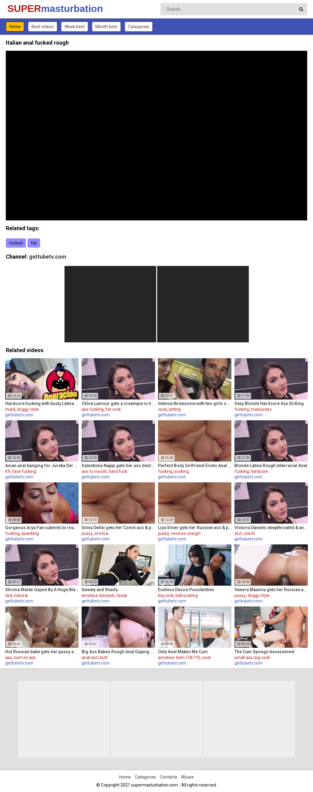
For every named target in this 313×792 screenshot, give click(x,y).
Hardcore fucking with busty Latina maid (42, 403)
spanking (30, 533)
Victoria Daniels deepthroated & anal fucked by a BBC (271, 527)
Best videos (42, 26)
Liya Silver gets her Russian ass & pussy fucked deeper (194, 527)
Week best (74, 26)
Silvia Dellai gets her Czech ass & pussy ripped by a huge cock (118, 527)
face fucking (24, 471)
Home (15, 26)
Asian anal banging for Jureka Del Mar (42, 465)
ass (8, 657)
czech (249, 533)
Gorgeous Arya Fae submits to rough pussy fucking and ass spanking (42, 527)
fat (34, 243)
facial (121, 595)
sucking (181, 471)
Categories (138, 26)
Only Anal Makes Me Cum (183, 651)
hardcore (259, 471)
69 (7, 471)
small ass (243, 657)
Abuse (187, 777)
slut (237, 533)
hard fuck (118, 471)
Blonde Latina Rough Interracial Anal (270, 465)
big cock (166, 595)
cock (162, 409)
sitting (175, 409)
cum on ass (25, 657)
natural (21, 595)
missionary (261, 409)
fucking (241, 409)
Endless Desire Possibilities (186, 589)
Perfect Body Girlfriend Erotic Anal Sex (194, 465)
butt (104, 657)
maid (10, 409)
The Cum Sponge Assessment (264, 651)
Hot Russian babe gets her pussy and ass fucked (42, 651)
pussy (87, 533)
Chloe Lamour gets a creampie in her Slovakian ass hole (118, 403)
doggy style (28, 409)
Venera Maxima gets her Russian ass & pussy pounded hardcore (271, 589)
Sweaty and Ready (100, 589)
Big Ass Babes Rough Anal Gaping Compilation (118, 651)
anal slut (90, 657)
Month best (106, 26)
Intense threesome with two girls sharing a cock (194, 403)
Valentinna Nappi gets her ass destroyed (118, 465)
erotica (101, 533)
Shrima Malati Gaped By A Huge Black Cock (42, 589)
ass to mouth (94, 471)
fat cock (113, 409)
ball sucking (186, 595)
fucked (16, 243)
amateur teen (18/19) (179, 657)
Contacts (168, 777)
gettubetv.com (47, 256)
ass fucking (93, 409)
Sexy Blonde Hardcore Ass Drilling (269, 403)
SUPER (23, 8)
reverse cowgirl (186, 533)
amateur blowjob (98, 595)
